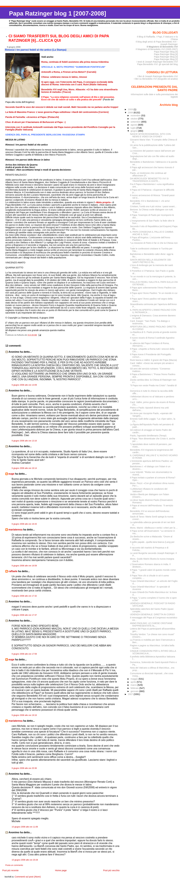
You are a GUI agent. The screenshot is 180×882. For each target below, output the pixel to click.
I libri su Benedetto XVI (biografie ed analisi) (156, 79)
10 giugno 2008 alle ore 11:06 (25, 827)
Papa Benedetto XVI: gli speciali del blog (157, 64)
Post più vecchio (111, 870)
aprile (134, 682)
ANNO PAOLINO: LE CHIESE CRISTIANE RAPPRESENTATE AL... (151, 624)
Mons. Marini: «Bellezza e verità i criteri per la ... (154, 528)
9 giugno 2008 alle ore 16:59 (24, 566)
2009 (131, 109)
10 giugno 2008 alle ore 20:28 (25, 860)
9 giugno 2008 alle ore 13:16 (24, 441)
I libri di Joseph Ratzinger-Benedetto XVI (157, 76)
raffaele (12, 571)
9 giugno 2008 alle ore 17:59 (24, 654)
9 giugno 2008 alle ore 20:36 (24, 768)
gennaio (135, 691)
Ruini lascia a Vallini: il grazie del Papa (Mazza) (153, 360)
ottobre (134, 118)
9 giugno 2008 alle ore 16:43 (24, 524)
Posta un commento (14, 865)
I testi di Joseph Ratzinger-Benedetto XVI (157, 62)
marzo (134, 685)
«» (103, 202)
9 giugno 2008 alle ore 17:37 (24, 615)
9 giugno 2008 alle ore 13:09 (24, 385)
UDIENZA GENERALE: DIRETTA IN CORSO (152, 614)
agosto (134, 125)
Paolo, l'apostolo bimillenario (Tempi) (148, 435)
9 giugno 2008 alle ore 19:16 (24, 715)
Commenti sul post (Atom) (28, 876)
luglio (133, 128)
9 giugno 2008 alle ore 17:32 (24, 596)
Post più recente (10, 870)
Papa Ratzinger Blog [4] (166, 54)
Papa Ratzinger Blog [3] (166, 56)
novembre (136, 115)
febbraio (135, 688)
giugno (134, 131)
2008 (131, 112)
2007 (131, 694)
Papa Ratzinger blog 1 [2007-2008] (57, 13)
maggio (135, 679)
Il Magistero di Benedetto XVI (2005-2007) (157, 49)
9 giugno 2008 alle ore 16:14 (24, 468)
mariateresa (15, 529)
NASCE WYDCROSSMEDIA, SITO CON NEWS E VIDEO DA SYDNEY (150, 135)
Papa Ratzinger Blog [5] (166, 51)
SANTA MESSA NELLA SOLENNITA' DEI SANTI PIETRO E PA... (150, 260)
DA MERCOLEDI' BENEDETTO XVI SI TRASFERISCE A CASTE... (149, 179)
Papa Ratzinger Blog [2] (166, 59)
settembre (136, 122)
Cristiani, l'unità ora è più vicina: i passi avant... (153, 206)
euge (11, 473)
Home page (61, 870)
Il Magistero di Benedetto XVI (162, 46)
